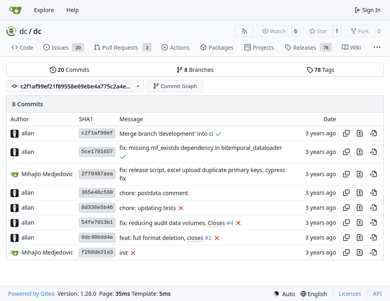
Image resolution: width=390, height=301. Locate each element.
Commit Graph (175, 86)
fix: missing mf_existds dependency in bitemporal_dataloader (200, 148)
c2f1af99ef (97, 133)
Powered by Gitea (31, 293)
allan (27, 133)
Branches (195, 70)
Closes (216, 223)
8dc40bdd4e (97, 237)
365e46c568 (97, 192)
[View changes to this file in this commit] (360, 133)
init (123, 253)
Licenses (350, 293)
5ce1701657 (97, 152)
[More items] (377, 48)
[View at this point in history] (373, 133)
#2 (208, 238)
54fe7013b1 (97, 222)
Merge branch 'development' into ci (166, 133)
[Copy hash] (346, 133)
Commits (69, 70)
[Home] (15, 10)
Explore (44, 10)
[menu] (284, 294)
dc (23, 31)
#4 (230, 223)
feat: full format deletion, (153, 238)
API (377, 293)
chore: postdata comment (153, 193)
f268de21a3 (97, 252)
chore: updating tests (147, 208)
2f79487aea (97, 174)
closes (195, 238)
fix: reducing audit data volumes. (163, 223)
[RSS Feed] (244, 31)
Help (72, 10)
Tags (321, 70)
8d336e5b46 (97, 207)
